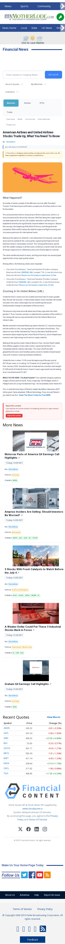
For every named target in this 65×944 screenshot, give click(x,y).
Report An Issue (52, 895)
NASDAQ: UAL (25, 282)
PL (39, 595)
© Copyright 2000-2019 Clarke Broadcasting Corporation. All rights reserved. (32, 917)
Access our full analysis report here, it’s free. (39, 275)
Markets (11, 103)
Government (16, 647)
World (60, 28)
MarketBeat (13, 469)
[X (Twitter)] (20, 830)
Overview (10, 119)
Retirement (16, 532)
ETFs (42, 103)
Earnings (15, 475)
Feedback (32, 939)
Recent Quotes (12, 84)
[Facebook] (28, 830)
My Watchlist (36, 84)
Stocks (27, 103)
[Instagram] (44, 830)
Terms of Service (22, 909)
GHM (14, 707)
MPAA (15, 480)
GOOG (7, 748)
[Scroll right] (62, 6)
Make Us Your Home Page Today (23, 865)
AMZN (7, 728)
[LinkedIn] (36, 830)
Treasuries (10, 124)
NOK (25, 538)
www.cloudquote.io (33, 808)
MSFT (6, 758)
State (34, 28)
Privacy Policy (45, 909)
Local (24, 28)
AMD (6, 738)
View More (53, 717)
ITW (17, 653)
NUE (21, 653)
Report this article (14, 415)
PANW (33, 595)
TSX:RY (34, 538)
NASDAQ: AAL (27, 272)
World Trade (27, 647)
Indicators (10, 91)
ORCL (6, 768)
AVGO (15, 595)
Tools (9, 112)
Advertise (24, 895)
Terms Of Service (38, 819)
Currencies (30, 119)
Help (36, 895)
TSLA (6, 773)
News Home (9, 28)
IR (13, 653)
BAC (20, 538)
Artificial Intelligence (20, 590)
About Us (10, 895)
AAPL (6, 733)
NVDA (6, 763)
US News (47, 28)
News (8, 6)
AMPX (15, 538)
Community (44, 6)
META (27, 595)
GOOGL (21, 595)
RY (30, 538)
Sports (24, 6)
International (44, 119)
